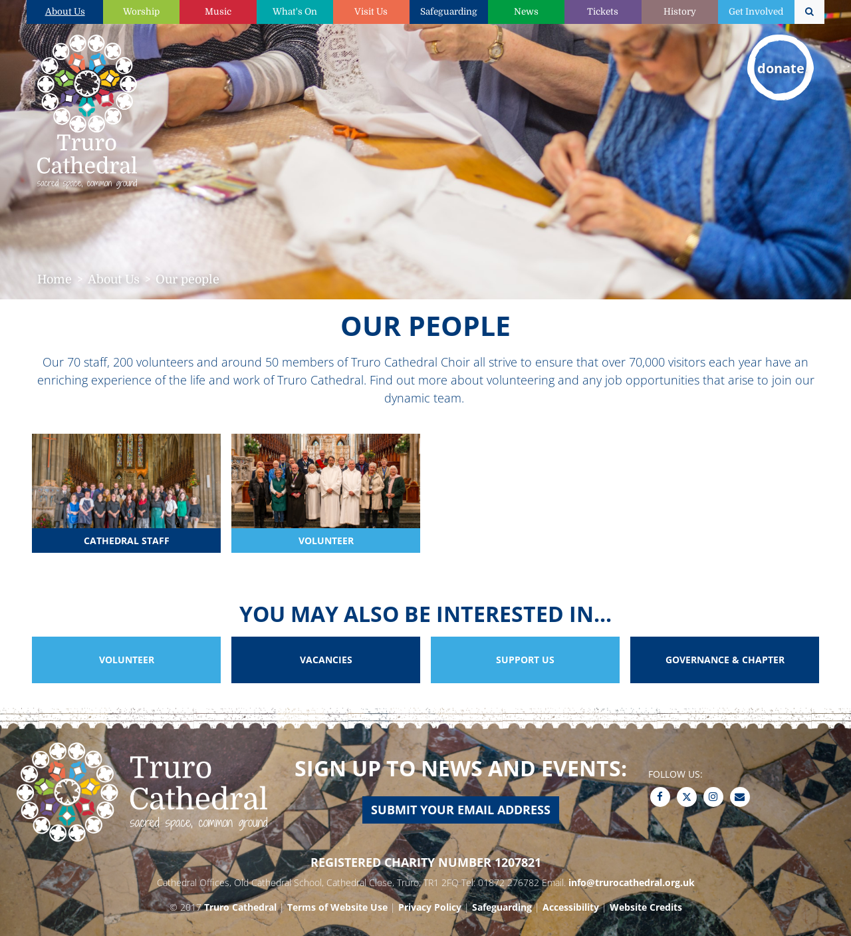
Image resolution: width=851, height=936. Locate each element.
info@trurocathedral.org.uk (631, 882)
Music (218, 12)
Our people (187, 279)
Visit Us (371, 12)
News (526, 12)
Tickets (602, 12)
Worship (141, 12)
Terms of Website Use (337, 907)
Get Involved (756, 12)
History (680, 12)
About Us (65, 12)
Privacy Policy (429, 907)
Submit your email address (460, 810)
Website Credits (646, 907)
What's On (295, 12)
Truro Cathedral (240, 907)
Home (54, 279)
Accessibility (571, 907)
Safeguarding (448, 12)
